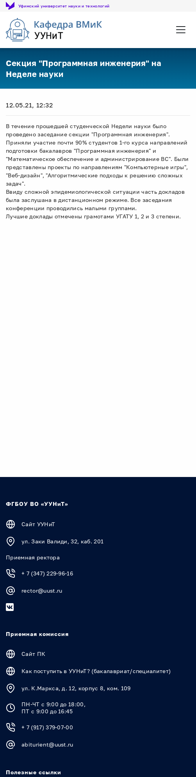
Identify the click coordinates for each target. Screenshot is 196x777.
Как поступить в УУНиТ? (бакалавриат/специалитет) (96, 671)
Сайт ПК (33, 653)
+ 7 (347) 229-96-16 (47, 573)
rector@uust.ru (41, 590)
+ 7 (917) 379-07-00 (47, 727)
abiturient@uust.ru (47, 744)
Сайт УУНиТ (38, 524)
